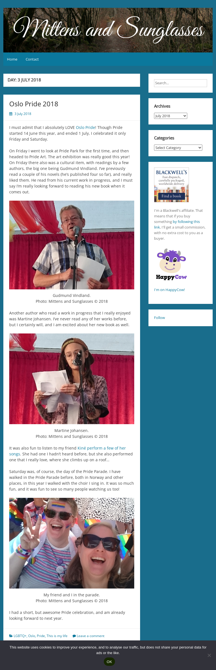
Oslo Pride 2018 (33, 103)
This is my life (57, 635)
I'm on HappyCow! (169, 289)
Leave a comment (90, 635)
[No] (209, 655)
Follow (159, 317)
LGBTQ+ (20, 635)
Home (12, 59)
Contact (32, 59)
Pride (41, 635)
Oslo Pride (85, 127)
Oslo (31, 635)
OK (109, 662)
